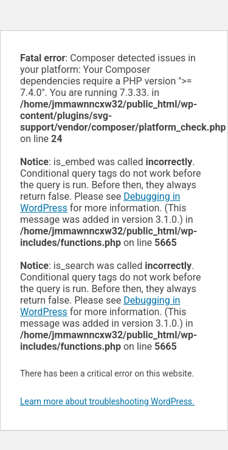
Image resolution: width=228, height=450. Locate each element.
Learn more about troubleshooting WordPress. (107, 401)
